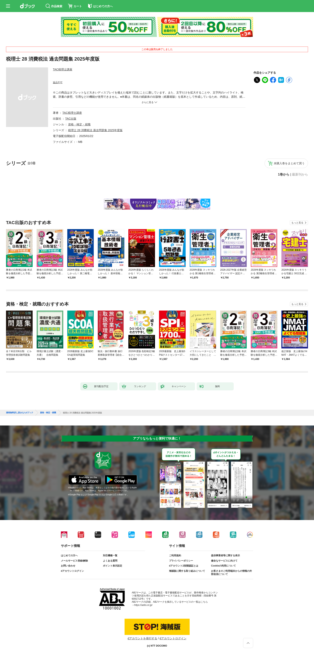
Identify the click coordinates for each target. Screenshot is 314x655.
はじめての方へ (69, 555)
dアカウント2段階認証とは (183, 565)
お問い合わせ (68, 565)
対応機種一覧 (110, 555)
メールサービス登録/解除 (74, 560)
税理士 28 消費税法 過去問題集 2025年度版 (95, 130)
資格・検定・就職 (79, 124)
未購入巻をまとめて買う (289, 163)
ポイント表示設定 (112, 565)
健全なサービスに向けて (224, 560)
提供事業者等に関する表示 (225, 555)
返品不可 (57, 82)
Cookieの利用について (223, 565)
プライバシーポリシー (181, 560)
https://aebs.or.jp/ (143, 605)
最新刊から (300, 174)
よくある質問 (110, 560)
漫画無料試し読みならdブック (19, 413)
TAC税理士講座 (62, 69)
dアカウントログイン (72, 571)
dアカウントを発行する (142, 638)
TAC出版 (70, 118)
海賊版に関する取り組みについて (187, 571)
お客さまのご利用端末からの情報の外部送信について (231, 573)
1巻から (283, 174)
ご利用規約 (175, 555)
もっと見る (297, 222)
